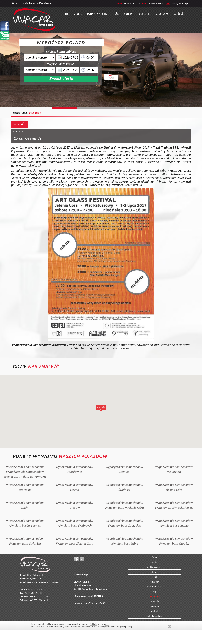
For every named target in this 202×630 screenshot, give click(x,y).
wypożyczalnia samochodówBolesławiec (74, 457)
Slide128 (113, 108)
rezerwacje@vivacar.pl (48, 582)
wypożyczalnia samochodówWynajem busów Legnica (25, 511)
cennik (128, 13)
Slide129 (138, 108)
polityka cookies (154, 616)
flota (116, 13)
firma (65, 13)
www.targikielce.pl (28, 165)
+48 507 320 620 (155, 3)
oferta (78, 13)
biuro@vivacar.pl (179, 3)
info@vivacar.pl (34, 578)
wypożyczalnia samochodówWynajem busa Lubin (124, 529)
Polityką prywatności (99, 624)
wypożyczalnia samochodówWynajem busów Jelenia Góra (124, 493)
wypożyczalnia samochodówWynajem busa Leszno (174, 511)
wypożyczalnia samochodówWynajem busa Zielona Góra (74, 529)
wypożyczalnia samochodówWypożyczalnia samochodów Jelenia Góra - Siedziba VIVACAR (25, 460)
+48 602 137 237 (131, 3)
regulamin (144, 13)
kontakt (178, 13)
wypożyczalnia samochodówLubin (25, 493)
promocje (162, 13)
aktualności (154, 596)
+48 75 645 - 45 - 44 (33, 589)
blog (154, 591)
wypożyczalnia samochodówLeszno (74, 475)
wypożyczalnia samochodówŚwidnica (124, 475)
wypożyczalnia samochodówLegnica (124, 457)
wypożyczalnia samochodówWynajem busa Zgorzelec (124, 511)
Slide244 (89, 108)
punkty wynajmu (97, 13)
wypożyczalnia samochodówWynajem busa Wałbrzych (74, 511)
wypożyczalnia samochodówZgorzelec (25, 475)
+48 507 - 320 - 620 (39, 600)
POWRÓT (20, 124)
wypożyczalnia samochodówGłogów (74, 493)
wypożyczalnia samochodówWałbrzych (174, 457)
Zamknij (169, 626)
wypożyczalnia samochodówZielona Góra (174, 475)
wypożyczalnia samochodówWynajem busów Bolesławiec (174, 493)
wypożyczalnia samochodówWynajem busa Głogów (174, 529)
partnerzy (154, 606)
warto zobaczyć (154, 586)
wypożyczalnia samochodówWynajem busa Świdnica (25, 529)
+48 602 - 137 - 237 (39, 596)
